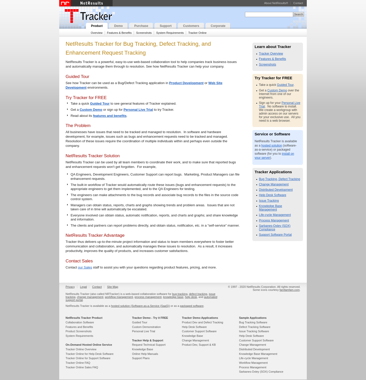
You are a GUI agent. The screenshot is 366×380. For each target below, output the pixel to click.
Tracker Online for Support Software (88, 358)
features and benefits (110, 116)
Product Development (186, 83)
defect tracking (198, 293)
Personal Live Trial (138, 110)
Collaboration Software (80, 322)
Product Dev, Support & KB (199, 344)
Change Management (274, 184)
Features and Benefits (79, 326)
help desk (191, 296)
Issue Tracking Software (254, 331)
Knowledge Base (142, 349)
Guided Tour (100, 103)
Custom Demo (91, 110)
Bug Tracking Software (253, 322)
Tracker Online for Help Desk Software (90, 353)
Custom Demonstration (146, 326)
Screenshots (143, 32)
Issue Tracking (269, 200)
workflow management (119, 296)
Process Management (274, 220)
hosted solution (271, 145)
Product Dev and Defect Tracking (202, 322)
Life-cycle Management (275, 215)
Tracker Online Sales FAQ (82, 367)
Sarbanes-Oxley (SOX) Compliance (275, 227)
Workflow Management (253, 362)
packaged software (192, 305)
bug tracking (179, 293)
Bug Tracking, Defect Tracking (279, 179)
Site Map (112, 286)
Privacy (70, 286)
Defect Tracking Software (254, 326)
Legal (83, 286)
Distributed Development (276, 190)
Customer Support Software (199, 331)
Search (298, 14)
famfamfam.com (290, 289)
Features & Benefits (119, 32)
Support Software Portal (275, 234)
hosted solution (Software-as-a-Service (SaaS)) (140, 305)
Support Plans (140, 358)
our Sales (85, 267)
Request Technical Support (148, 344)
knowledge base (173, 296)
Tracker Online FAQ (78, 362)
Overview (96, 32)
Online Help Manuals (145, 353)
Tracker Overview (271, 53)
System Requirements (170, 32)
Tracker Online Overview (81, 349)
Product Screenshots (79, 331)
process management (147, 296)
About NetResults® (276, 3)
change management (90, 296)
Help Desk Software (272, 195)
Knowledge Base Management (270, 207)
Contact (298, 3)
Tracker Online (197, 32)
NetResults (86, 3)
